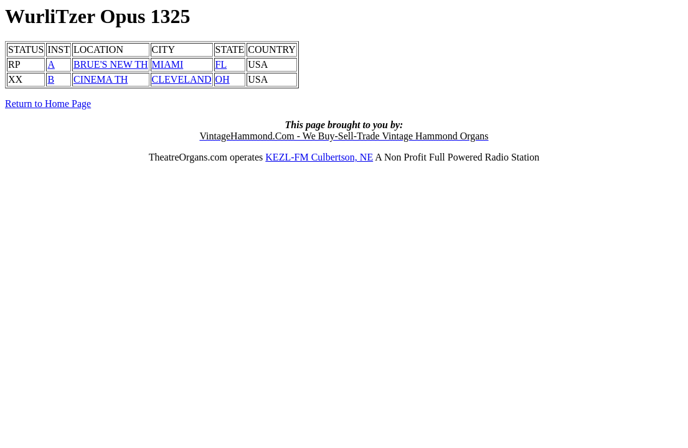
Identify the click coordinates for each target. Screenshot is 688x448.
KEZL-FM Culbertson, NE (319, 157)
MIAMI (168, 64)
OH (222, 79)
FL (221, 64)
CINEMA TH (100, 79)
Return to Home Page (48, 103)
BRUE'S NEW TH (110, 64)
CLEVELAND (182, 79)
